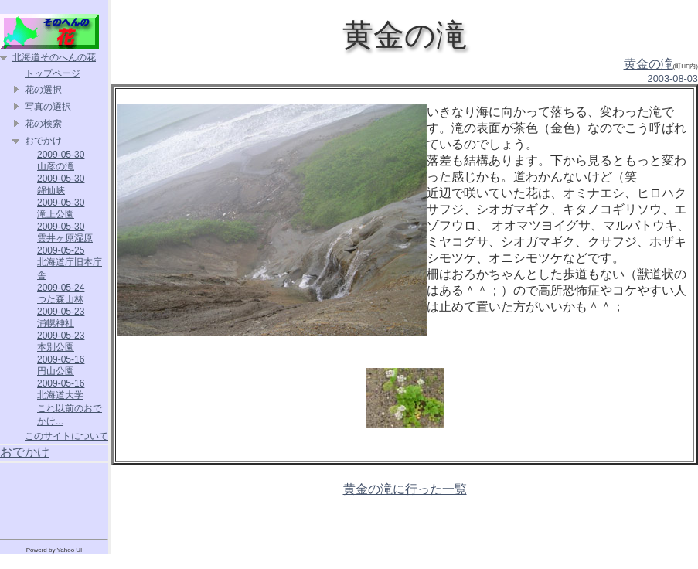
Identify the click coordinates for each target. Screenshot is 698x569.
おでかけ (43, 140)
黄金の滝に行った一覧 (405, 489)
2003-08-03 (673, 78)
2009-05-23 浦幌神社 (60, 317)
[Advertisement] (54, 498)
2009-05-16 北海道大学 (60, 389)
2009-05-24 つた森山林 (60, 293)
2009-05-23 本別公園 (60, 341)
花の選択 (43, 89)
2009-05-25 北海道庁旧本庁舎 (69, 263)
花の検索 (43, 123)
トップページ (52, 73)
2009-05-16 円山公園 (60, 365)
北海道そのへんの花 (54, 57)
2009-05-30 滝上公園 (60, 208)
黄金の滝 (648, 63)
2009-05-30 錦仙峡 (60, 184)
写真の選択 (48, 106)
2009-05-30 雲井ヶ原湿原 (65, 232)
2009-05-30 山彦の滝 (60, 160)
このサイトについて (66, 436)
